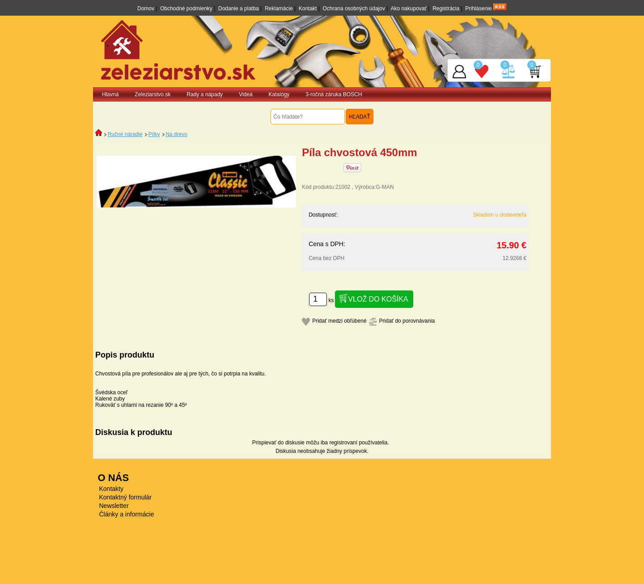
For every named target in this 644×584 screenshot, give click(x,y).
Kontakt (308, 8)
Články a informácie (126, 514)
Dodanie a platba (238, 8)
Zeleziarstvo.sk (152, 94)
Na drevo (176, 134)
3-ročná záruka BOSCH (333, 94)
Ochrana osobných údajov (354, 8)
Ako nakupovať (408, 8)
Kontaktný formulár (125, 497)
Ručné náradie (125, 134)
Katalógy (279, 94)
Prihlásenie (478, 8)
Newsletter (114, 505)
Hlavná (110, 94)
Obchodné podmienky (186, 8)
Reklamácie (279, 8)
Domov (145, 8)
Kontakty (111, 488)
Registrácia (445, 8)
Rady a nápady (204, 94)
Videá (245, 94)
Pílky (154, 134)
